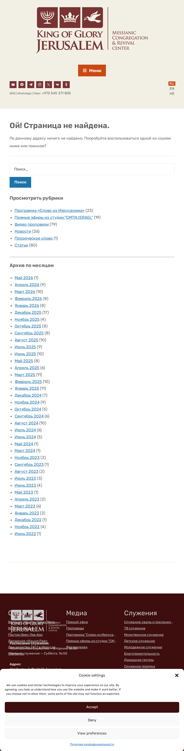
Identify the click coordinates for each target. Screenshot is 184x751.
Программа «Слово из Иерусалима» (50, 210)
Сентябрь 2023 (29, 464)
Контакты (16, 654)
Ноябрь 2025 (27, 319)
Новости (23, 231)
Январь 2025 (27, 388)
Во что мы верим (21, 629)
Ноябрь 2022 (27, 527)
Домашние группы (139, 660)
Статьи (21, 245)
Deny (92, 720)
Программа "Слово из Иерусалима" (91, 635)
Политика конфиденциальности (92, 744)
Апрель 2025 (27, 368)
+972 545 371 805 (56, 94)
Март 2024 (25, 451)
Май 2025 (24, 361)
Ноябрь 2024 (27, 402)
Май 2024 (24, 444)
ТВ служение (134, 629)
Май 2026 (24, 278)
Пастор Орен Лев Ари (25, 635)
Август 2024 (27, 423)
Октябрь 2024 (28, 409)
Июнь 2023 (25, 485)
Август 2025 (27, 340)
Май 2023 (24, 492)
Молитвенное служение (144, 635)
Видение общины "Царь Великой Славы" (33, 622)
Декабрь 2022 (28, 520)
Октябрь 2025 (28, 326)
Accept (92, 707)
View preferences (92, 733)
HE (172, 94)
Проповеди (75, 629)
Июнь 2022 (25, 533)
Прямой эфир (77, 622)
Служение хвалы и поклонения (149, 622)
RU (171, 84)
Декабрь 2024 (28, 395)
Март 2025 (25, 375)
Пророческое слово (34, 238)
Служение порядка (139, 667)
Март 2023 (25, 506)
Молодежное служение (143, 648)
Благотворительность (142, 654)
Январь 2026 (27, 305)
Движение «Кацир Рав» (27, 641)
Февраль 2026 (29, 298)
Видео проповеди (32, 224)
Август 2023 (27, 471)
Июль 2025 (25, 347)
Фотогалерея (76, 648)
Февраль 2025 (29, 381)
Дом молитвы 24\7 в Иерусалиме (33, 648)
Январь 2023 (27, 513)
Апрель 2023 (27, 499)
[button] (176, 675)
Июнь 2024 (26, 437)
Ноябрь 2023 (27, 457)
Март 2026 (25, 291)
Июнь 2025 (25, 354)
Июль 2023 (25, 478)
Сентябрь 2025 (29, 333)
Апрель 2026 (27, 284)
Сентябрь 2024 (29, 416)
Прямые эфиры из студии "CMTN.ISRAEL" (54, 217)
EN (172, 89)
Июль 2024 (26, 430)
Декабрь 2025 (28, 312)
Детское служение (139, 641)
